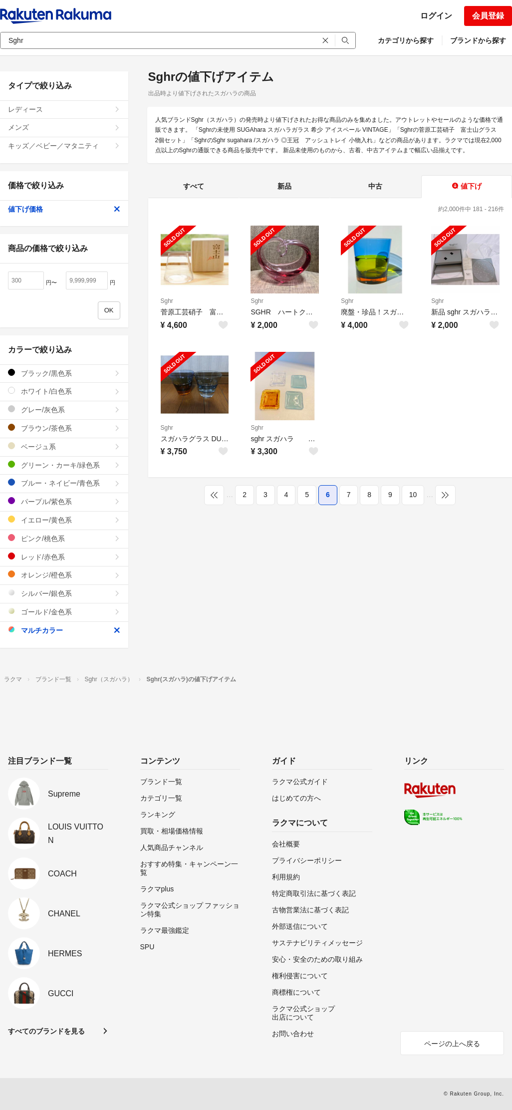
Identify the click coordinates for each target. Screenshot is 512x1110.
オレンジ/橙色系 (64, 574)
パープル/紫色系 (64, 501)
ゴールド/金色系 (64, 611)
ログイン (436, 15)
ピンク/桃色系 (64, 538)
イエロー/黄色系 (64, 520)
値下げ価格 (64, 209)
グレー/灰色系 (64, 409)
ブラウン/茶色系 (64, 428)
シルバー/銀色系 (64, 593)
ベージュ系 (64, 446)
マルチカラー (64, 630)
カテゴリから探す (406, 40)
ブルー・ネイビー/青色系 (64, 483)
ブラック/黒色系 (64, 373)
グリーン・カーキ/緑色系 (64, 465)
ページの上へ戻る (452, 1044)
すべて (193, 186)
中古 (375, 186)
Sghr (167, 300)
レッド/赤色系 (64, 557)
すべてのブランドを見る (46, 1031)
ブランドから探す (478, 40)
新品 (284, 186)
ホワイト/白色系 (64, 391)
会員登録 (488, 15)
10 (413, 495)
